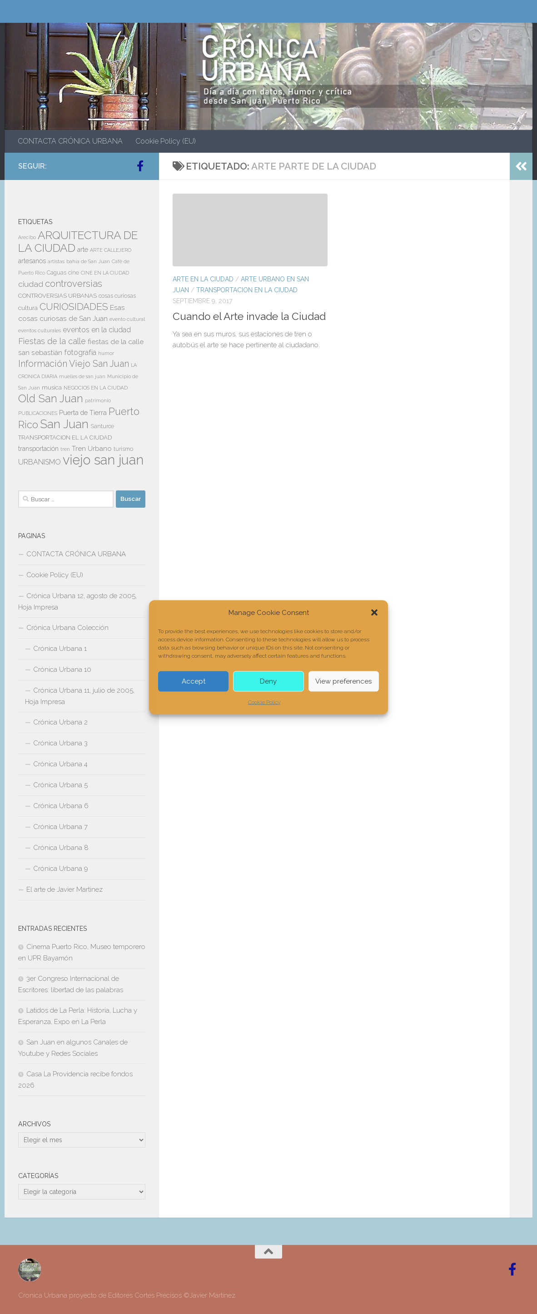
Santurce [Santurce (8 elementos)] (102, 426)
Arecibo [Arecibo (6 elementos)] (27, 237)
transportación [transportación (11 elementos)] (38, 448)
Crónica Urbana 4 (60, 764)
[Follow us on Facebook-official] (139, 165)
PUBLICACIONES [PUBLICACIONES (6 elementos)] (37, 413)
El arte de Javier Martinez (64, 889)
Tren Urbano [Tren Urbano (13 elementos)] (92, 449)
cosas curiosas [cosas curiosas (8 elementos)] (117, 296)
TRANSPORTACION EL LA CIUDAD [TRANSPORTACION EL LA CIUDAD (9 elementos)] (65, 437)
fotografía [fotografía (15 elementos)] (80, 352)
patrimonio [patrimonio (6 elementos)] (98, 400)
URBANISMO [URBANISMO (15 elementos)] (39, 462)
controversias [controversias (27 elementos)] (73, 283)
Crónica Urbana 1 (60, 649)
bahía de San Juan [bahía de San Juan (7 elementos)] (88, 261)
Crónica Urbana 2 (60, 722)
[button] (374, 612)
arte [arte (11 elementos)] (82, 249)
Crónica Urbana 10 (62, 669)
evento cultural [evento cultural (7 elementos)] (127, 319)
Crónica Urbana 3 (60, 743)
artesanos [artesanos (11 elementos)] (32, 261)
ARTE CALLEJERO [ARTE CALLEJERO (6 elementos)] (110, 250)
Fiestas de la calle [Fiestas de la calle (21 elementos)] (52, 341)
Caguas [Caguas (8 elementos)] (56, 273)
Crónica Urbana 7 (60, 827)
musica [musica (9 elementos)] (52, 387)
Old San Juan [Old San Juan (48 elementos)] (50, 398)
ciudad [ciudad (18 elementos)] (30, 284)
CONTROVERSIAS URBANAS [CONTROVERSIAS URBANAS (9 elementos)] (57, 295)
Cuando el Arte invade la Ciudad (249, 316)
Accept (193, 681)
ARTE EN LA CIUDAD (203, 279)
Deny (268, 681)
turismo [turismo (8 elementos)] (123, 449)
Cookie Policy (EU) (165, 141)
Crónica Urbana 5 (60, 785)
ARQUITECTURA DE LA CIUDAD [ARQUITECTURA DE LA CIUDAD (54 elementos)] (78, 242)
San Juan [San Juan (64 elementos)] (64, 424)
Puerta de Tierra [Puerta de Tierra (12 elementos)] (83, 412)
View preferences (343, 681)
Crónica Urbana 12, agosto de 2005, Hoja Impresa (77, 601)
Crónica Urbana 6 (61, 806)
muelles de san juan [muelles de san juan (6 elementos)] (82, 376)
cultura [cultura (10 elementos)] (28, 307)
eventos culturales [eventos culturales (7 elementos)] (39, 330)
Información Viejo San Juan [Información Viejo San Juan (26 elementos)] (73, 364)
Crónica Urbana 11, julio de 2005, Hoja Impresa (79, 696)
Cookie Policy (264, 702)
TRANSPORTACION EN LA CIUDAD (247, 290)
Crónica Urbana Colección (67, 628)
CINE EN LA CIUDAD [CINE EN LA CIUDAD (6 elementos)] (105, 272)
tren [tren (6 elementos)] (65, 449)
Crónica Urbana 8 (61, 848)
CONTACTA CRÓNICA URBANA (70, 141)
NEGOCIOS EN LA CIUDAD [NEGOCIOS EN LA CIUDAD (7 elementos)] (96, 388)
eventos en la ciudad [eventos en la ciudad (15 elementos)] (97, 329)
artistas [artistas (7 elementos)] (56, 261)
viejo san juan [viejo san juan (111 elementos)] (103, 460)
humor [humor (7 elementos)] (106, 353)
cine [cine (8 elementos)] (73, 273)
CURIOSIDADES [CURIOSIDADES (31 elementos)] (74, 306)
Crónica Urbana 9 (60, 868)
